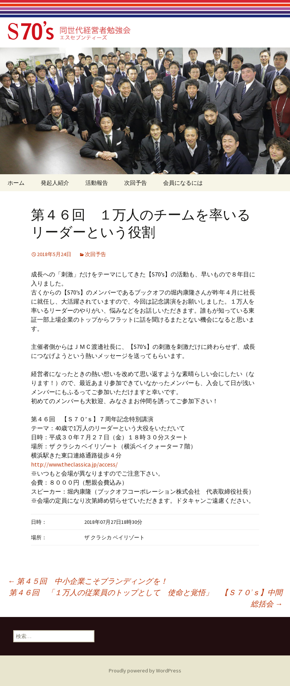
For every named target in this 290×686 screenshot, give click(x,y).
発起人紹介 (55, 182)
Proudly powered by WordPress (145, 670)
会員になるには (183, 182)
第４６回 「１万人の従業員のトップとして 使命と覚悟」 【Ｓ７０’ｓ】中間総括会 (145, 598)
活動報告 (96, 182)
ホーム (16, 182)
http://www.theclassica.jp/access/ (74, 464)
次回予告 (135, 182)
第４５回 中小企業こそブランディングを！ (88, 581)
